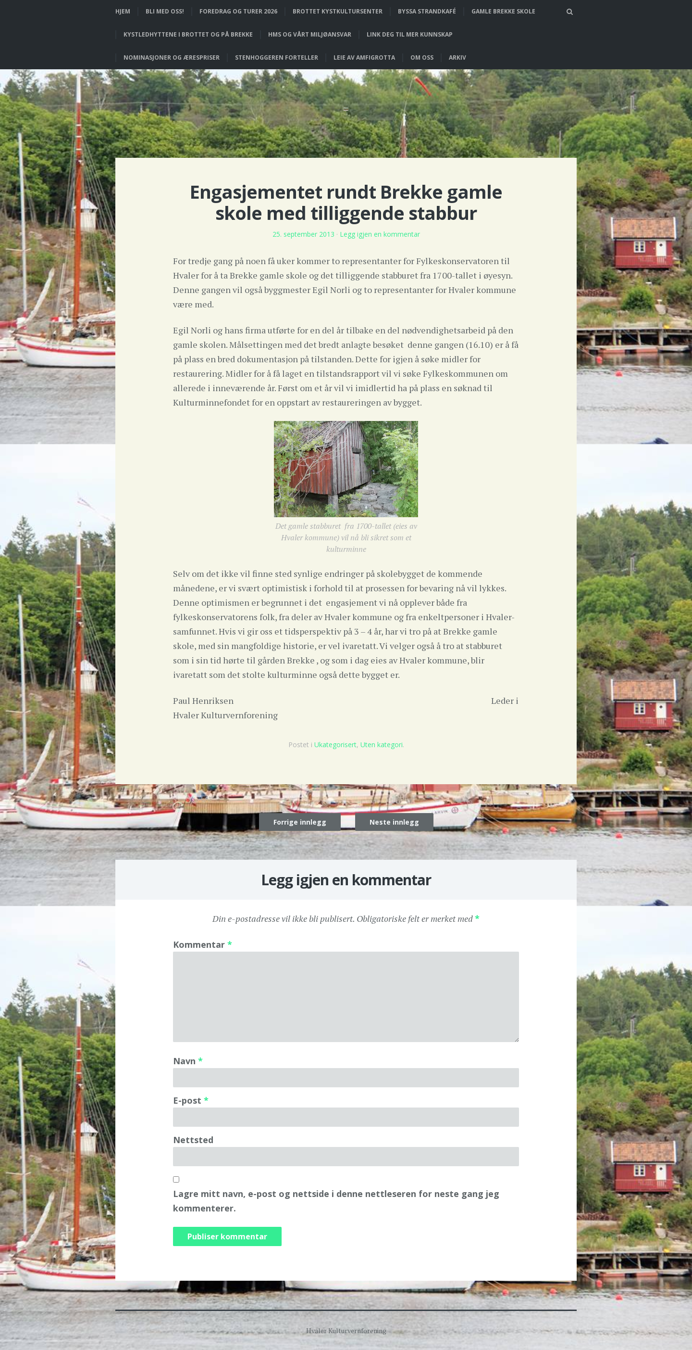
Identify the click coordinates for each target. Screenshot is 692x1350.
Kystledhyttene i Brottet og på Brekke (188, 34)
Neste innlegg (394, 822)
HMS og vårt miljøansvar (309, 34)
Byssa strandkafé (427, 11)
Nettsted (193, 1140)
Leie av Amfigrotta (364, 57)
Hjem (122, 11)
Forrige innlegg (299, 822)
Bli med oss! (165, 11)
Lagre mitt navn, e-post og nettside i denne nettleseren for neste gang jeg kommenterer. (336, 1201)
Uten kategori (381, 744)
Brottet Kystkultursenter (338, 11)
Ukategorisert (335, 744)
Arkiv (457, 57)
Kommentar (202, 944)
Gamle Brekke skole (503, 11)
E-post (191, 1100)
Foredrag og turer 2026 (238, 11)
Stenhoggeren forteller (276, 57)
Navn (188, 1061)
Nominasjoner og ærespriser (172, 57)
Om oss (421, 57)
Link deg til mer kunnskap (410, 34)
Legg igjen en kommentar (380, 234)
